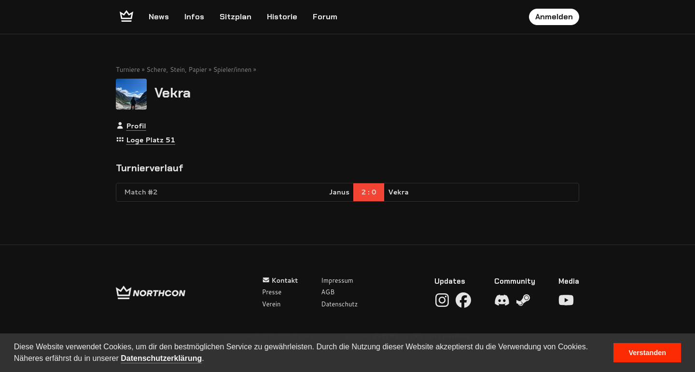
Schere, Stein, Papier (176, 69)
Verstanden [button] (647, 353)
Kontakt (280, 280)
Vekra (172, 92)
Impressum (337, 280)
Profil (136, 126)
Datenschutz (339, 304)
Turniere (128, 69)
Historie (282, 17)
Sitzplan (235, 17)
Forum (325, 17)
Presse (271, 292)
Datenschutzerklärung (161, 358)
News (159, 17)
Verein (271, 304)
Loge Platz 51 (150, 140)
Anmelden (554, 17)
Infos (194, 17)
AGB (327, 292)
